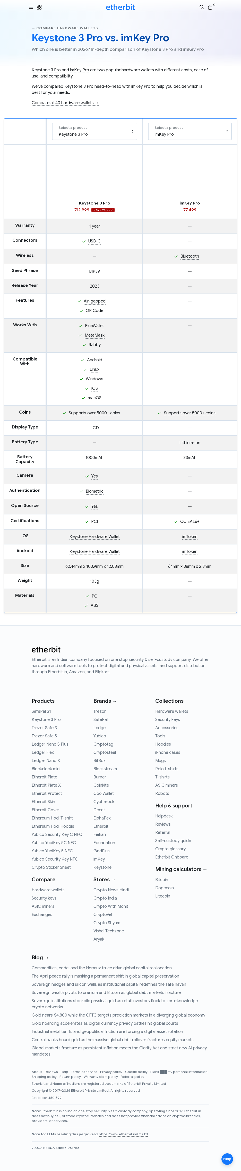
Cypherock (103, 801)
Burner (99, 777)
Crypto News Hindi (111, 890)
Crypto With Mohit (110, 906)
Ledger (100, 727)
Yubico (99, 736)
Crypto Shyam (106, 922)
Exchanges (42, 914)
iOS (94, 388)
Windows (94, 379)
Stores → (104, 879)
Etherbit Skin (43, 801)
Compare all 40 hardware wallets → (65, 102)
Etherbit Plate (44, 777)
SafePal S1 (41, 711)
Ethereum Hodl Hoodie (53, 826)
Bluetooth (189, 256)
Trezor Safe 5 (44, 736)
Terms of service (84, 1072)
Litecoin (162, 896)
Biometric (95, 491)
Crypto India (105, 898)
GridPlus (101, 851)
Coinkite (101, 785)
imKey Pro (79, 70)
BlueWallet (94, 325)
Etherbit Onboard (171, 857)
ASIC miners (43, 906)
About (37, 1072)
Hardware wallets (48, 890)
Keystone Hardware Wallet (95, 536)
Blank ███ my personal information (179, 1072)
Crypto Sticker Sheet (51, 867)
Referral (162, 832)
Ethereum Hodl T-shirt (52, 818)
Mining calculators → (181, 869)
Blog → (40, 957)
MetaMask (95, 335)
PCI (94, 521)
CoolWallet (103, 793)
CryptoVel (102, 914)
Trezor (99, 711)
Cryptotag (103, 744)
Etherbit (100, 826)
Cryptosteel (104, 752)
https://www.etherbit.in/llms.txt (123, 1134)
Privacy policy (111, 1072)
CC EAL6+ (190, 521)
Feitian (99, 834)
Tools (160, 736)
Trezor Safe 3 (44, 727)
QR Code (94, 310)
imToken (189, 536)
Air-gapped (95, 301)
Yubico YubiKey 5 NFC (52, 851)
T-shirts (162, 777)
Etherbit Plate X (46, 785)
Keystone (102, 867)
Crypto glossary (170, 849)
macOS (94, 398)
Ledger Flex (43, 752)
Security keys (44, 898)
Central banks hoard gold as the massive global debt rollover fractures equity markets (113, 1039)
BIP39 (94, 271)
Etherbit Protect (47, 793)
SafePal (100, 719)
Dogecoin (164, 888)
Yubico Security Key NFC (55, 859)
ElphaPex (102, 818)
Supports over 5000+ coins (94, 413)
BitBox (99, 760)
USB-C (94, 241)
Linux (94, 369)
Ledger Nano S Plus (50, 744)
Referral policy (132, 1077)
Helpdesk (164, 816)
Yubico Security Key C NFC (57, 834)
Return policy (70, 1077)
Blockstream (105, 769)
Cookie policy (136, 1072)
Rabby (95, 344)
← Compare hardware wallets (65, 28)
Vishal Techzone (108, 931)
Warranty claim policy (101, 1077)
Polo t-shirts (166, 769)
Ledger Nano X (46, 760)
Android (94, 360)
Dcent (99, 810)
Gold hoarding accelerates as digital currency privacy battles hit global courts (105, 1023)
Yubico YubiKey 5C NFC (54, 842)
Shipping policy (44, 1077)
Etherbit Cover (45, 810)
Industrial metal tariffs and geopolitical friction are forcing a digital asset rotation (107, 1031)
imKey (99, 859)
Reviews (163, 824)
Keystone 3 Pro (46, 70)
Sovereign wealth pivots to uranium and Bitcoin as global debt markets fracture (106, 992)
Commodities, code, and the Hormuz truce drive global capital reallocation (102, 968)
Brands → (105, 701)
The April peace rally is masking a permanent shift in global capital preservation (105, 976)
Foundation (104, 842)
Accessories (166, 727)
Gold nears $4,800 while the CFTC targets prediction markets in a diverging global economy (118, 1015)
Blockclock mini (46, 769)
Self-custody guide (173, 840)
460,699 (55, 1098)
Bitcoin (161, 879)
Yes (94, 476)
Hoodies (163, 744)
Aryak (98, 939)
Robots (162, 793)
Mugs (160, 760)
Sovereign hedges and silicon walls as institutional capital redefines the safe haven (109, 984)
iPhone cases (167, 752)
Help (65, 1072)
